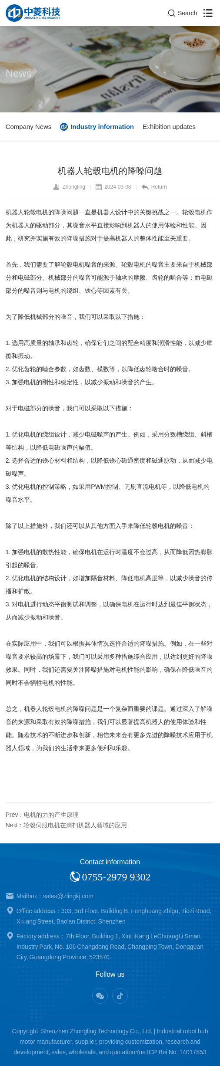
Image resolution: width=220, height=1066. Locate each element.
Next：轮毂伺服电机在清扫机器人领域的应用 (66, 825)
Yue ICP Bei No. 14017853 (171, 1052)
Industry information (102, 126)
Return (154, 187)
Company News (29, 126)
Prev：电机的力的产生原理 (42, 814)
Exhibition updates (169, 126)
